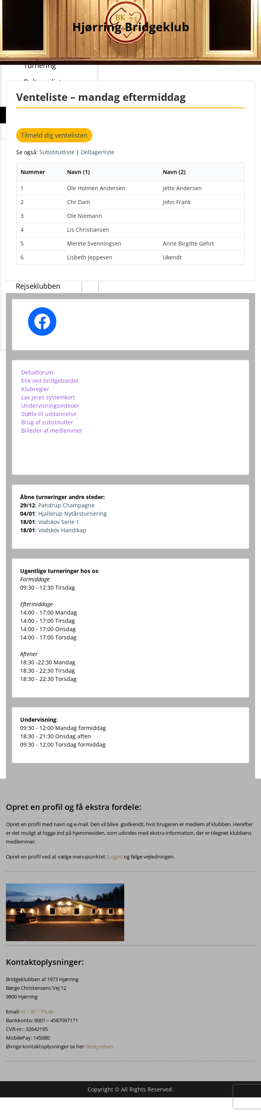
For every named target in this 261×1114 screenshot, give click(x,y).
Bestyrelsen (100, 1046)
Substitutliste (57, 152)
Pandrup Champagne (66, 505)
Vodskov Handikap (62, 530)
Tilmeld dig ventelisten (54, 135)
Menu (14, 13)
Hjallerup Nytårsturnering (72, 513)
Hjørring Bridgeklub (130, 27)
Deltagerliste (97, 152)
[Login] (114, 856)
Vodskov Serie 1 (58, 522)
